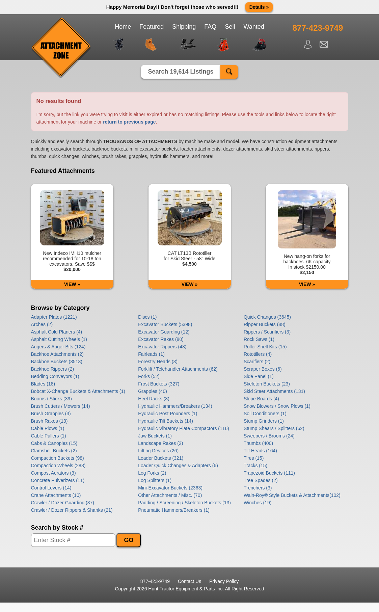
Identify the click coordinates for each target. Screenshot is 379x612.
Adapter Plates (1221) (54, 317)
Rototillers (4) (258, 354)
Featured (151, 26)
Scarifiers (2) (257, 361)
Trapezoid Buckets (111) (269, 473)
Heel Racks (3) (153, 398)
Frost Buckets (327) (158, 384)
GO (128, 540)
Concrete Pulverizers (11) (58, 480)
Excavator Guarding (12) (164, 332)
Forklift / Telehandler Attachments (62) (178, 369)
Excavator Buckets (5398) (165, 324)
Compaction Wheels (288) (58, 465)
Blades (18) (43, 384)
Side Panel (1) (259, 376)
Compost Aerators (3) (53, 473)
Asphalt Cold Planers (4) (56, 332)
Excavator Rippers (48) (162, 346)
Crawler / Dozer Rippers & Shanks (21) (72, 510)
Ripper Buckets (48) (265, 324)
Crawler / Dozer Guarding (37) (62, 502)
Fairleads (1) (151, 354)
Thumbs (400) (258, 443)
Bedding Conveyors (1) (55, 376)
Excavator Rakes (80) (161, 339)
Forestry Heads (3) (158, 361)
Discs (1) (147, 317)
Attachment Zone (61, 48)
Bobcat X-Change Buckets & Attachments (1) (78, 391)
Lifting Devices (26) (158, 450)
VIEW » (72, 284)
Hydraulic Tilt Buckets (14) (165, 421)
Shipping (184, 26)
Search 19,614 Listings (180, 71)
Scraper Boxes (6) (263, 369)
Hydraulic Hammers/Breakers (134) (175, 406)
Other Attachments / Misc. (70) (170, 495)
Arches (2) (42, 324)
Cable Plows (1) (47, 428)
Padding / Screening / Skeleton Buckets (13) (184, 502)
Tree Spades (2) (261, 480)
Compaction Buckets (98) (57, 458)
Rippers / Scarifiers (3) (267, 332)
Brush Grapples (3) (51, 413)
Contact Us (189, 581)
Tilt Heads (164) (260, 450)
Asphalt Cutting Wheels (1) (59, 339)
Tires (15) (254, 458)
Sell (230, 26)
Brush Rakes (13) (49, 421)
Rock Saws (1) (259, 339)
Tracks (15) (255, 465)
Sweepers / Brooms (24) (269, 435)
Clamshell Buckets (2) (54, 450)
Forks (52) (149, 376)
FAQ (210, 26)
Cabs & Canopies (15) (54, 443)
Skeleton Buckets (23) (267, 384)
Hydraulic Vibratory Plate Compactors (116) (183, 428)
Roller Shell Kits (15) (265, 346)
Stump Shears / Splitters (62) (274, 428)
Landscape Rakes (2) (160, 443)
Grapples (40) (152, 391)
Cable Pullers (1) (48, 435)
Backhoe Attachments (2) (57, 354)
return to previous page (129, 122)
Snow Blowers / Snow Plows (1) (277, 406)
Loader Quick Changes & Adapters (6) (178, 465)
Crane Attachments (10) (56, 495)
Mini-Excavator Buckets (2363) (170, 487)
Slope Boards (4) (261, 398)
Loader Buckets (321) (160, 458)
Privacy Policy (224, 581)
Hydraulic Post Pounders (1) (167, 413)
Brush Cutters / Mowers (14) (60, 406)
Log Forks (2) (152, 473)
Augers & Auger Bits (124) (58, 346)
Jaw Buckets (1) (155, 435)
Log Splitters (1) (154, 480)
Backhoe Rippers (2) (52, 369)
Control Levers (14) (51, 487)
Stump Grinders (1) (264, 421)
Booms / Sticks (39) (51, 398)
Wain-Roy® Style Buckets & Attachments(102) (292, 495)
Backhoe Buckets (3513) (57, 361)
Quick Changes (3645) (267, 317)
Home (123, 26)
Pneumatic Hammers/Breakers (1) (174, 510)
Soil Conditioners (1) (265, 413)
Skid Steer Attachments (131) (274, 391)
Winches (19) (257, 502)
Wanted (253, 26)
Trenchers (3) (258, 487)
